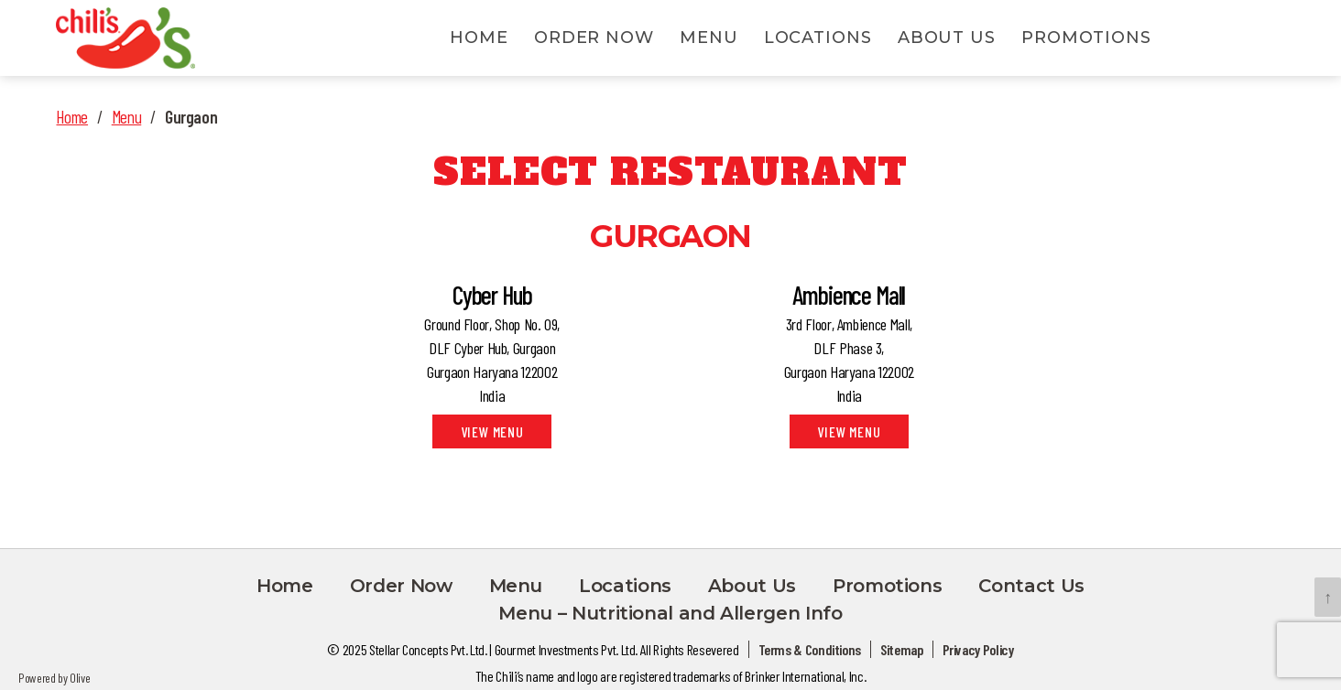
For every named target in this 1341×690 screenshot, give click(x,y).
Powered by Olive (54, 680)
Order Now (594, 39)
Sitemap (901, 652)
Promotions (1086, 39)
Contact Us (1031, 588)
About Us (947, 39)
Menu (709, 39)
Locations (818, 39)
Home (479, 39)
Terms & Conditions (810, 652)
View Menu (492, 435)
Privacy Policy (978, 652)
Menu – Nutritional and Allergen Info (670, 616)
